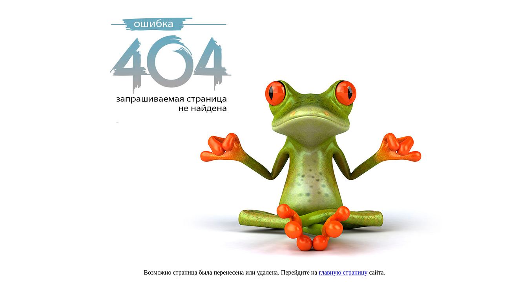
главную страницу (343, 272)
